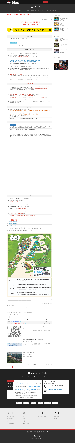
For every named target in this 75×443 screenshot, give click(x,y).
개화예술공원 (56, 416)
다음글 (48, 19)
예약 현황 (26, 402)
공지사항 (33, 402)
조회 (49, 319)
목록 (51, 19)
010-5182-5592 (59, 385)
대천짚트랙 (56, 418)
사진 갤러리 (24, 420)
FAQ (39, 418)
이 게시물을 (50, 299)
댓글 (42, 19)
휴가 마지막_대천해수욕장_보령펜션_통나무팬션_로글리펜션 (64, 50)
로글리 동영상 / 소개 (10, 416)
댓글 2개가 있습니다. (11, 305)
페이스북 (40, 420)
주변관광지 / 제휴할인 (10, 423)
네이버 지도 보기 (13, 42)
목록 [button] (8, 317)
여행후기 (55, 402)
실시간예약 (19, 402)
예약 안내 (8, 421)
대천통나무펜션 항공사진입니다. (28, 352)
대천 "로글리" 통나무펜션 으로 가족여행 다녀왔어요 (63, 39)
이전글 (45, 19)
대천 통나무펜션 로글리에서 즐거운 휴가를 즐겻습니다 (63, 45)
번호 (9, 319)
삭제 (31, 312)
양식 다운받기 (13, 124)
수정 (29, 312)
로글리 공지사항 (37, 7)
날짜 (46, 319)
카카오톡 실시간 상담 (42, 416)
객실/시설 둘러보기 (10, 420)
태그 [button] (48, 364)
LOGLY (35, 438)
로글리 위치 (9, 425)
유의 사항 (9, 383)
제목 (27, 319)
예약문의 (40, 402)
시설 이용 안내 (10, 386)
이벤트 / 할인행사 (10, 418)
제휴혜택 (24, 418)
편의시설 (24, 416)
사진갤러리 (47, 402)
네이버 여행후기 (26, 423)
